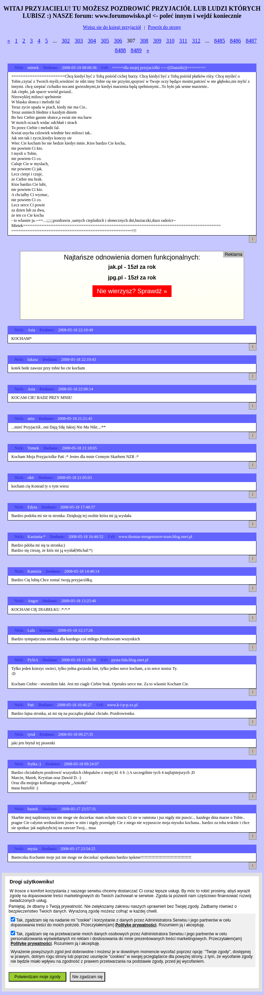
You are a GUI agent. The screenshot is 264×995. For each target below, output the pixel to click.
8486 (235, 41)
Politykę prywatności (136, 925)
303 (79, 41)
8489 (136, 50)
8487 (251, 41)
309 (157, 41)
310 (170, 41)
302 (66, 41)
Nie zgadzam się (87, 976)
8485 (219, 41)
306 (118, 41)
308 (144, 41)
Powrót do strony (164, 27)
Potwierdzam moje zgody (37, 976)
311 (183, 41)
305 (105, 41)
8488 (120, 50)
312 (196, 41)
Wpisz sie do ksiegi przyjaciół (112, 27)
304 (92, 41)
